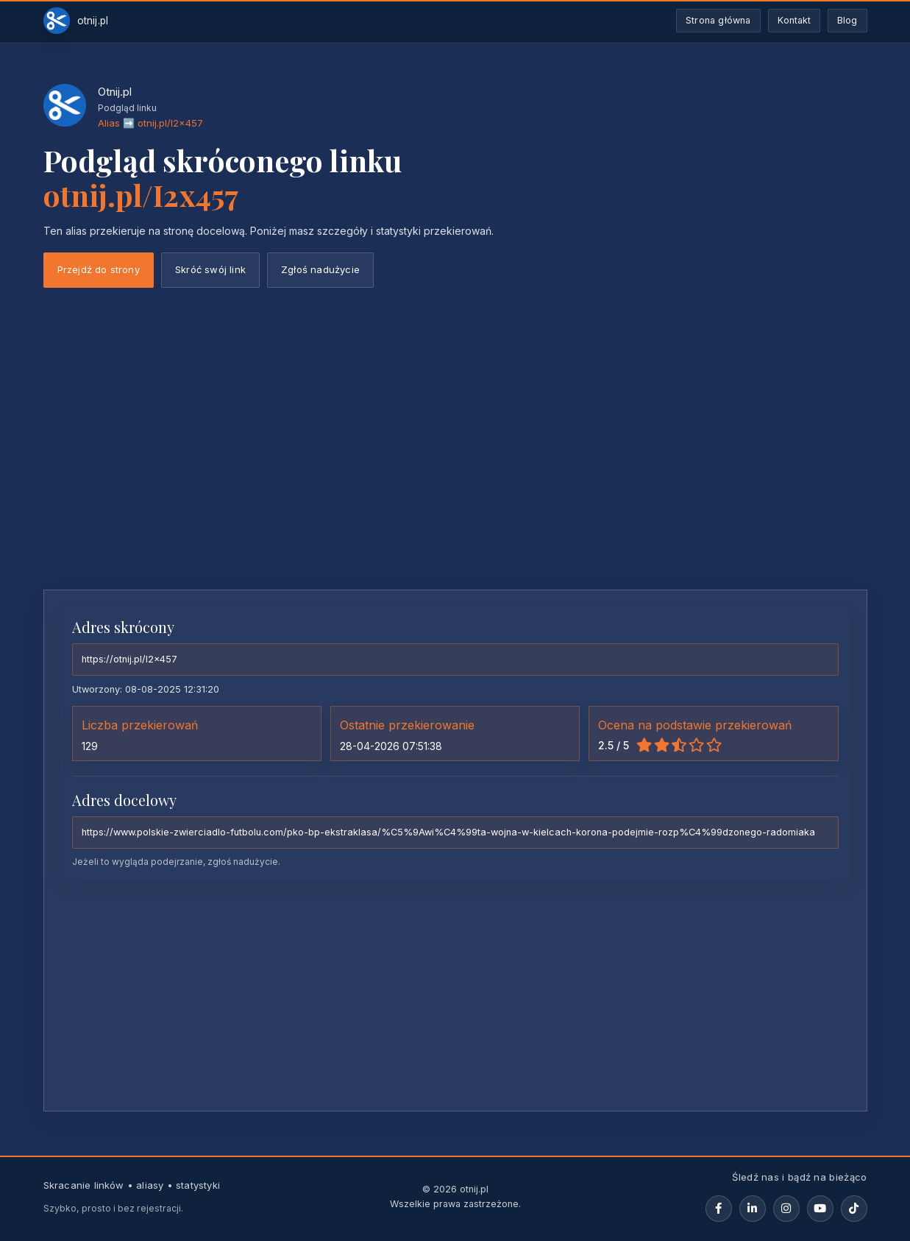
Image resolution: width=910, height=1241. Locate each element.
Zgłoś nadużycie (320, 269)
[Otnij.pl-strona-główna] (76, 20)
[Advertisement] (455, 468)
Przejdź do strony (98, 269)
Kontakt (794, 20)
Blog (847, 20)
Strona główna (718, 20)
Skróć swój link (210, 269)
